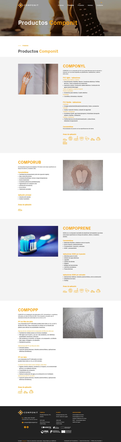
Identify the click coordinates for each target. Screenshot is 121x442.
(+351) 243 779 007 (28, 418)
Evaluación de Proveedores (71, 440)
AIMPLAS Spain (76, 422)
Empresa (61, 5)
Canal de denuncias (84, 440)
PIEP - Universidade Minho (79, 420)
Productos (71, 5)
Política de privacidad (96, 440)
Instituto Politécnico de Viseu (80, 418)
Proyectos (81, 5)
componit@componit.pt (29, 422)
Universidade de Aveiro (78, 414)
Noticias (90, 5)
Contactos (100, 5)
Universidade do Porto (78, 416)
